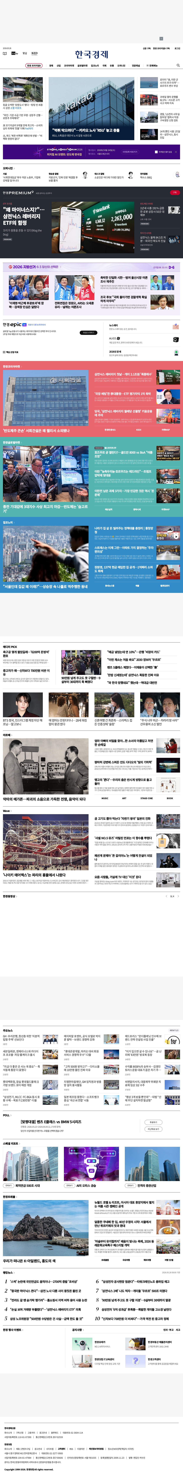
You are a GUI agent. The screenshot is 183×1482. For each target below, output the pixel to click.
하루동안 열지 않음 (165, 152)
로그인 (177, 48)
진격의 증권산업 (140, 1185)
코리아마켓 (69, 65)
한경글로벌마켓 (11, 442)
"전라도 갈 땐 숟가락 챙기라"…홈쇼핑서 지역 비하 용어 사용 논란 (48, 1300)
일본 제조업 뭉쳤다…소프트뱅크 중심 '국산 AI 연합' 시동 (81, 1098)
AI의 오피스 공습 (80, 1185)
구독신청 (19, 1432)
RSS (71, 1448)
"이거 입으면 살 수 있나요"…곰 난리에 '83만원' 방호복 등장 (143, 1053)
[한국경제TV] (15, 53)
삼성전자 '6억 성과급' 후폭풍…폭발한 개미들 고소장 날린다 (136, 1309)
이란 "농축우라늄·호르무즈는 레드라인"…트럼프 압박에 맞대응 (122, 473)
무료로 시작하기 (88, 332)
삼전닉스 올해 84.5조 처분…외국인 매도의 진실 (153, 239)
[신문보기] (5, 53)
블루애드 (54, 1432)
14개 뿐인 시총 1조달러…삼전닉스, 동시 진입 (170, 134)
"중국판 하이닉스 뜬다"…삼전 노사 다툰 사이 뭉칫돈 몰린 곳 (45, 1291)
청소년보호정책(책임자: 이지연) (121, 1448)
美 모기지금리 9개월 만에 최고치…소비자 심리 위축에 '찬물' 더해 (23, 126)
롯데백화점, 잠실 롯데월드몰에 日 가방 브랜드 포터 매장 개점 (21, 1083)
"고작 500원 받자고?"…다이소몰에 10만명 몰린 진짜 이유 (81, 1068)
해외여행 (147, 1260)
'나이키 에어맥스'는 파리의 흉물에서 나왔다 (34, 875)
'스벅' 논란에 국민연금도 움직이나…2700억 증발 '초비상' (43, 1281)
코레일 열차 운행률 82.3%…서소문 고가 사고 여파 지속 (170, 100)
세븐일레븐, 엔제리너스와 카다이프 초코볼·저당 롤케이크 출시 (20, 1053)
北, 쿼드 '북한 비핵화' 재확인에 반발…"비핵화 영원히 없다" (22, 137)
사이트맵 (50, 1448)
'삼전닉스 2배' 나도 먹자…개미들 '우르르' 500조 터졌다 (134, 1291)
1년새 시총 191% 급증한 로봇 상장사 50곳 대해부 (152, 211)
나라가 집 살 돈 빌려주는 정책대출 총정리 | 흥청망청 (123, 530)
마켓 (166, 429)
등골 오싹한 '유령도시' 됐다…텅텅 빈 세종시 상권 (23, 106)
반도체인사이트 (146, 203)
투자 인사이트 (146, 232)
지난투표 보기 (153, 1129)
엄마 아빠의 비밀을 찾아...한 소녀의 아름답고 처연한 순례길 (123, 743)
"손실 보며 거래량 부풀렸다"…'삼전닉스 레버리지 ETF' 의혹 (45, 1309)
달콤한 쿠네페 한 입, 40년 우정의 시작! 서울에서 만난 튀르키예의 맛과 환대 (122, 1224)
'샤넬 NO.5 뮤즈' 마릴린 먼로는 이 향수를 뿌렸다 (123, 838)
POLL (6, 1115)
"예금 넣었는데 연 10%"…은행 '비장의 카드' (133, 652)
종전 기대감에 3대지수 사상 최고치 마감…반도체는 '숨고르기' (45, 508)
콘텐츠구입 (25, 1448)
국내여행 (126, 1260)
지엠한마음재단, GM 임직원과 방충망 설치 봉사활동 (82, 1083)
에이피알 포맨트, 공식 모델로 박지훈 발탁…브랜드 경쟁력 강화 (82, 1038)
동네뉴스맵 (109, 585)
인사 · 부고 (168, 1330)
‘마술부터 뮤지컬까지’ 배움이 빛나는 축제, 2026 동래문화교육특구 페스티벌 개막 (124, 1243)
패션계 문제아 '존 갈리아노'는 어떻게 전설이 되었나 (123, 857)
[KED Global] (35, 53)
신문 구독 (147, 48)
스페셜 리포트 (10, 1143)
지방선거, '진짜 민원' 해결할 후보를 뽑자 (63, 179)
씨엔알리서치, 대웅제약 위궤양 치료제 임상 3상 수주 (143, 1083)
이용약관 (81, 1448)
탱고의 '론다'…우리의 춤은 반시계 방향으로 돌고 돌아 (123, 782)
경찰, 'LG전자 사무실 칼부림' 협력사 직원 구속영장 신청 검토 (170, 117)
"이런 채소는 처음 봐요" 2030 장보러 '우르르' (134, 660)
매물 (137, 585)
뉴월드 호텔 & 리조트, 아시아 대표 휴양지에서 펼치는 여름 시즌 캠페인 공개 (124, 1204)
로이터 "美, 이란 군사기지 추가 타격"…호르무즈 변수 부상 (169, 82)
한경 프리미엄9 (34, 65)
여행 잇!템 (169, 1260)
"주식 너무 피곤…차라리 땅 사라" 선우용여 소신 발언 (159, 722)
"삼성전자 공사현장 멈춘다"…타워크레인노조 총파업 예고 (135, 1281)
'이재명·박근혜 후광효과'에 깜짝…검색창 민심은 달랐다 (26, 305)
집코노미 (95, 65)
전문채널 (136, 65)
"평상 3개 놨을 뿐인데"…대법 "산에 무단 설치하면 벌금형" (143, 1098)
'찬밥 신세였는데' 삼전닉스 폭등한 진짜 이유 (133, 675)
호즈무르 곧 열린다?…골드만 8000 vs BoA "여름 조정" (123, 454)
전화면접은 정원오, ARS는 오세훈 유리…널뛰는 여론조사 (74, 305)
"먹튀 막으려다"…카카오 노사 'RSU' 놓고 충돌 (85, 130)
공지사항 (77, 1330)
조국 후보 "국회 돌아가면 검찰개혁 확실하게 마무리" (123, 299)
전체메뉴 (153, 65)
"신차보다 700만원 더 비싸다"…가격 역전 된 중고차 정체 (135, 1319)
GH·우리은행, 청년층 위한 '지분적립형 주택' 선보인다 (21, 1038)
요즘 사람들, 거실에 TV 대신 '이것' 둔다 (117, 877)
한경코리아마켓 (11, 366)
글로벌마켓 (82, 65)
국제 (104, 65)
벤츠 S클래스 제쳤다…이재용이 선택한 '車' (132, 667)
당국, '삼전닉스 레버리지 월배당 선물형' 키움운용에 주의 (123, 413)
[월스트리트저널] (25, 53)
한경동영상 (9, 896)
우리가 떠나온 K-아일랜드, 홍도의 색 (29, 1261)
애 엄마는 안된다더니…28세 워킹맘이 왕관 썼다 (68, 722)
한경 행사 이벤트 (12, 1330)
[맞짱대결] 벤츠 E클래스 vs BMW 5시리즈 (51, 1121)
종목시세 (137, 509)
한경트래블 (9, 1197)
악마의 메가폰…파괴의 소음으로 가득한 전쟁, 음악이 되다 (44, 799)
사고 (178, 1330)
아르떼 (6, 735)
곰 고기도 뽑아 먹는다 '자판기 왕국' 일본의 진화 (122, 818)
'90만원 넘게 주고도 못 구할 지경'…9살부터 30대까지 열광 (136, 1300)
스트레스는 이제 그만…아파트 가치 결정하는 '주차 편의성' (123, 550)
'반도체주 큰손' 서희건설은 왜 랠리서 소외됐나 (36, 430)
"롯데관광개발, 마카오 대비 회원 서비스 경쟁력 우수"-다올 (81, 1053)
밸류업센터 (164, 585)
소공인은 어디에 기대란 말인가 (109, 177)
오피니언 (121, 65)
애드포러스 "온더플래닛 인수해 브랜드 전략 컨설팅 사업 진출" (143, 1038)
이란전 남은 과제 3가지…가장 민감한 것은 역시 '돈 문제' (124, 493)
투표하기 (153, 1122)
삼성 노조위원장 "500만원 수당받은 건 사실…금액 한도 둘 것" (46, 1319)
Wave (6, 811)
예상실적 (108, 509)
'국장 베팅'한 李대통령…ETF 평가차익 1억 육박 (122, 394)
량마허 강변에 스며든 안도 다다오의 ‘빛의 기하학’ (123, 762)
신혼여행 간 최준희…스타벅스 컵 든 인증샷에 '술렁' (113, 722)
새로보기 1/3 (174, 1030)
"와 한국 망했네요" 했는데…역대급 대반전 (132, 683)
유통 (112, 65)
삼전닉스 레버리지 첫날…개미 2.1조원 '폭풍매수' (123, 374)
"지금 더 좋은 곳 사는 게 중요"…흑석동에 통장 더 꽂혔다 (21, 1068)
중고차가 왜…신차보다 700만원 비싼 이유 (26, 672)
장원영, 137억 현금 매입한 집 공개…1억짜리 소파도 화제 (123, 569)
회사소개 (8, 1432)
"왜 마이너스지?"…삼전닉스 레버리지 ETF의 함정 (23, 216)
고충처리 (31, 1432)
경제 (51, 65)
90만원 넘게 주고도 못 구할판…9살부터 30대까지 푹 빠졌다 (80, 680)
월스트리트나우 (105, 447)
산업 (59, 65)
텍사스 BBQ (146, 177)
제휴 (18, 1448)
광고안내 (43, 1432)
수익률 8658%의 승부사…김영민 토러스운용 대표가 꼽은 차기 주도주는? (143, 1070)
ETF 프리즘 (7, 203)
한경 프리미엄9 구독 (161, 48)
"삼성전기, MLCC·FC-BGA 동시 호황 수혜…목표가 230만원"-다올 (21, 1098)
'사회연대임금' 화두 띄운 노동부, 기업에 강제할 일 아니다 (21, 179)
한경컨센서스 (110, 429)
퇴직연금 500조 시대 (21, 1185)
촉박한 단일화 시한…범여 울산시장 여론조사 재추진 (123, 279)
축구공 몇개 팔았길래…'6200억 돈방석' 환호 (26, 654)
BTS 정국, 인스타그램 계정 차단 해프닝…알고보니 (22, 722)
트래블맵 (105, 1260)
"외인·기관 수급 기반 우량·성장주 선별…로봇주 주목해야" (23, 116)
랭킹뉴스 (8, 1272)
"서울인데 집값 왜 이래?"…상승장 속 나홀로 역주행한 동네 (45, 586)
